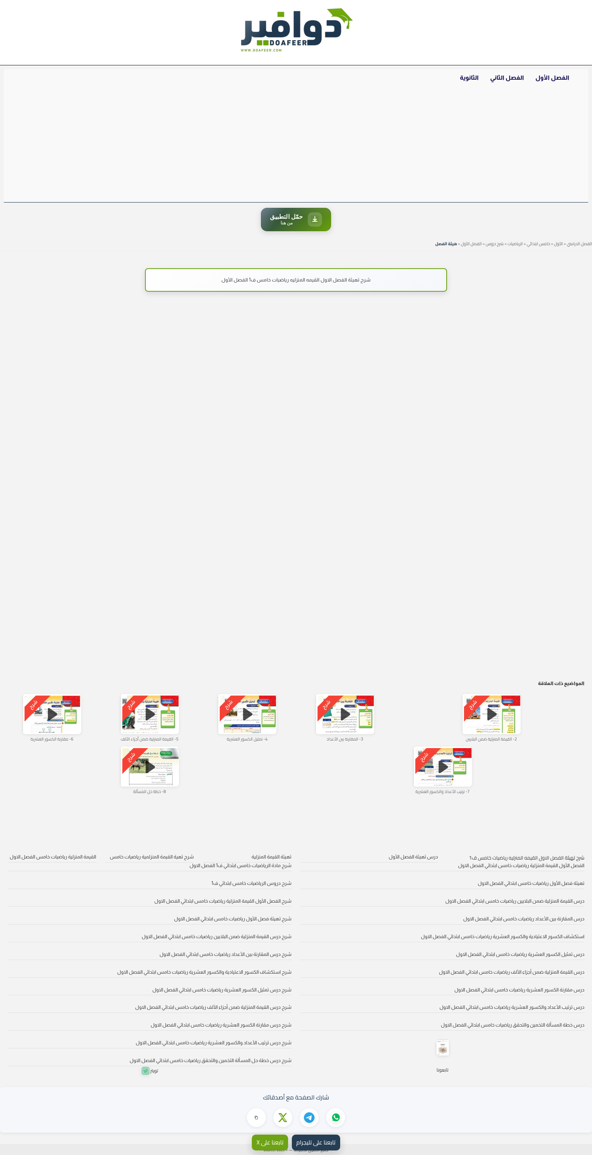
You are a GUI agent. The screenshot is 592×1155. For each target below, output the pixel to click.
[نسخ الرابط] (256, 1117)
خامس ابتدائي (538, 243)
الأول (558, 243)
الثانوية (469, 77)
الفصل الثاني (507, 77)
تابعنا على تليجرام (316, 1142)
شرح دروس (495, 243)
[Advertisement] (296, 145)
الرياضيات (515, 243)
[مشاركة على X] (282, 1117)
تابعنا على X (269, 1142)
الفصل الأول (552, 77)
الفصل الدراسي (579, 243)
